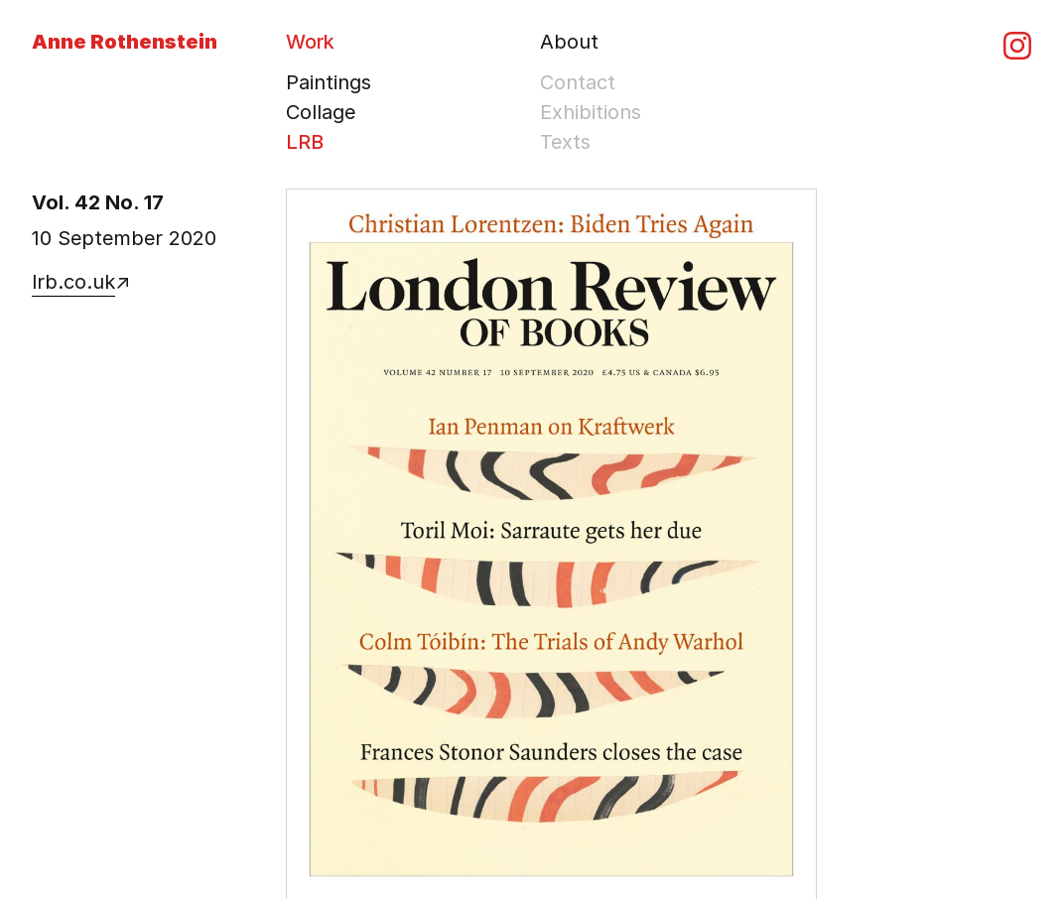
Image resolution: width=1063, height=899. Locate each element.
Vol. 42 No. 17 (98, 202)
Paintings (328, 82)
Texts (565, 142)
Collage (320, 112)
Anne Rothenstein (124, 42)
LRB (305, 142)
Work (310, 42)
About (569, 42)
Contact (577, 82)
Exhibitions (590, 112)
